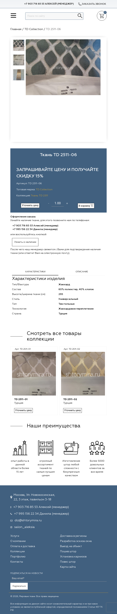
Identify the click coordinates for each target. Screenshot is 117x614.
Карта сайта (68, 567)
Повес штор (68, 562)
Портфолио (17, 556)
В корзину (86, 205)
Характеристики (35, 272)
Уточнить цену (30, 205)
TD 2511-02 (70, 399)
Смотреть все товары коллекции (54, 336)
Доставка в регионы (73, 536)
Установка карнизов (73, 556)
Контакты (16, 562)
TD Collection (44, 189)
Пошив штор (68, 551)
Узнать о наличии (25, 242)
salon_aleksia (24, 527)
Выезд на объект (71, 546)
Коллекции (17, 551)
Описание (82, 272)
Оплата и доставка (22, 546)
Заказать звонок (92, 4)
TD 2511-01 (21, 399)
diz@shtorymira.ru (28, 520)
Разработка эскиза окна (76, 541)
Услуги (14, 536)
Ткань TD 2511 (39, 196)
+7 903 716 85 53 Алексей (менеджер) (49, 4)
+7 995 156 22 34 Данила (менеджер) (35, 229)
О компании (18, 541)
